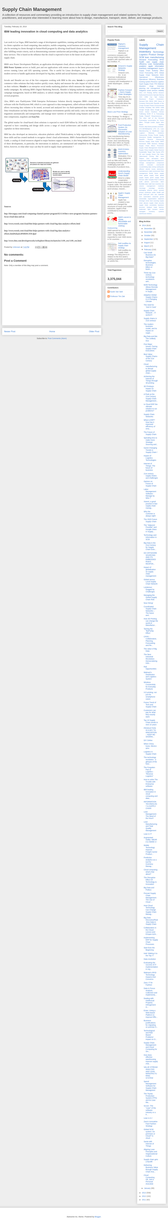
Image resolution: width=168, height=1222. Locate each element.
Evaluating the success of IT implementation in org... (151, 966)
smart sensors (152, 90)
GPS (156, 73)
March (147, 246)
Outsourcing (143, 135)
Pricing (150, 135)
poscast (161, 190)
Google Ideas (149, 110)
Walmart (161, 84)
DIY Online (148, 740)
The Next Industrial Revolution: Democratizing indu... (150, 658)
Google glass (159, 110)
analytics (142, 66)
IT (152, 114)
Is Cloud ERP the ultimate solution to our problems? (151, 407)
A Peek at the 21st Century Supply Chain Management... (151, 397)
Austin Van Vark (116, 292)
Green (141, 112)
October (147, 235)
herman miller (143, 179)
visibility (161, 90)
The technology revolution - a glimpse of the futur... (150, 760)
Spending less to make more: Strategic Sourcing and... (151, 441)
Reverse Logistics (157, 82)
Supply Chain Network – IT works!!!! (150, 313)
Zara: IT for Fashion (148, 984)
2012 (144, 1196)
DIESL (151, 101)
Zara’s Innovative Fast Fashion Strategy (150, 1124)
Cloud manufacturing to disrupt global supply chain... (150, 368)
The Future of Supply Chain (150, 433)
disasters (142, 86)
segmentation (152, 198)
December (148, 228)
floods (151, 173)
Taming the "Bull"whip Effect (149, 631)
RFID (162, 60)
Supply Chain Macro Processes (151, 145)
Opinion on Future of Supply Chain (150, 483)
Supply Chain (149, 84)
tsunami (154, 209)
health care (144, 62)
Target (150, 152)
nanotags (152, 188)
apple (150, 66)
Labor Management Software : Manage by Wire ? (150, 493)
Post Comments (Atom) (57, 338)
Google (141, 110)
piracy (155, 190)
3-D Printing (148, 92)
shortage (142, 201)
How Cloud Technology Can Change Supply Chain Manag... (150, 910)
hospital (151, 179)
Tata (153, 152)
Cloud (141, 73)
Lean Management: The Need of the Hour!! (150, 815)
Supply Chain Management (32, 9)
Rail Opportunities (150, 668)
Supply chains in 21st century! (150, 319)
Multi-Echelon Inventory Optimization (123, 151)
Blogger (98, 1217)
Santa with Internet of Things (149, 1143)
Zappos (141, 158)
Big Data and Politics (149, 889)
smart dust (149, 201)
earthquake (160, 167)
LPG (154, 129)
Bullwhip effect (158, 71)
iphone (147, 181)
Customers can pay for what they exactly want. (150, 713)
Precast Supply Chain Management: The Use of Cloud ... (150, 897)
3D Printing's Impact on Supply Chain (150, 388)
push (140, 194)
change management (147, 163)
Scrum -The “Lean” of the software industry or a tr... (150, 1110)
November (148, 232)
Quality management (154, 137)
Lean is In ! (148, 1118)
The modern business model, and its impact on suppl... (150, 328)
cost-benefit (160, 165)
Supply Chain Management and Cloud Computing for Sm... (150, 1047)
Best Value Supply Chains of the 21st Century (150, 357)
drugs (151, 86)
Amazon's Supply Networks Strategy (125, 68)
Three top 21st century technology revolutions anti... (149, 277)
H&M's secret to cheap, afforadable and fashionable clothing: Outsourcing (119, 222)
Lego (162, 131)
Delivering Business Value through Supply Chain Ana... (151, 1168)
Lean (150, 64)
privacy (141, 192)
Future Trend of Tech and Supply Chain (150, 704)
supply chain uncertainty (148, 205)
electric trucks (151, 169)
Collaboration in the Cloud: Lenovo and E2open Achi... (150, 931)
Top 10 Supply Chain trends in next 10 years (151, 722)
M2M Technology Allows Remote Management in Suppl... (151, 288)
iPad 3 (156, 179)
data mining (152, 167)
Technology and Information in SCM (150, 537)
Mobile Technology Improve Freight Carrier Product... (150, 849)
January (147, 1188)
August (147, 243)
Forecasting (149, 73)
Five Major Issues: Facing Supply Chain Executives (150, 347)
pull (163, 192)
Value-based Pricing (146, 156)
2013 (144, 1193)
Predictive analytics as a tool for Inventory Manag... (150, 862)
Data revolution (150, 959)
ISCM (149, 114)
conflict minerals (146, 165)
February (148, 250)
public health (156, 192)
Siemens (154, 143)
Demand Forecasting (148, 60)
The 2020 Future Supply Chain (150, 520)
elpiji (150, 171)
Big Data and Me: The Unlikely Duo (151, 338)
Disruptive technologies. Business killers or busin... (150, 264)
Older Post (94, 331)
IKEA (162, 75)
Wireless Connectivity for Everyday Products (150, 685)
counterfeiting (143, 167)
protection (148, 192)
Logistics (143, 54)
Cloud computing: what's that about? (151, 872)
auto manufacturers (157, 160)
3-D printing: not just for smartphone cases (150, 695)
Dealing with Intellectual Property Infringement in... (150, 1002)
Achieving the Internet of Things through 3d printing (151, 379)
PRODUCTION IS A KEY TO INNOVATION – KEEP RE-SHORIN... (150, 732)
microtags (142, 188)
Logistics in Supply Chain (150, 753)
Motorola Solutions (156, 133)
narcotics (161, 188)
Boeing (161, 95)
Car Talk (153, 97)
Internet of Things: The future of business (149, 467)
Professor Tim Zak (117, 296)
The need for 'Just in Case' (150, 306)
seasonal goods (158, 196)
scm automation (145, 196)
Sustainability (158, 64)
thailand (149, 207)
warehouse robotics (145, 213)
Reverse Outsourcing (156, 139)
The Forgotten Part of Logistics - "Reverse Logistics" (149, 771)
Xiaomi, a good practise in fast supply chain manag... (150, 504)
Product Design (156, 54)
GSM (162, 107)
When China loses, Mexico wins (150, 746)
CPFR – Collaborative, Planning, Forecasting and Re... (150, 641)
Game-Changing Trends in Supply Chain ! (150, 450)
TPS (155, 84)
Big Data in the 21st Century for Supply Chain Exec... (150, 546)
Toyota (158, 152)
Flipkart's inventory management (123, 46)
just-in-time (154, 181)
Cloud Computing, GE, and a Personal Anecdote (149, 1179)
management (151, 186)
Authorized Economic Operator (149, 95)
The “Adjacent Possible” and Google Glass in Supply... (150, 528)
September (148, 239)
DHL (147, 101)
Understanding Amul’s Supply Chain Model (124, 173)
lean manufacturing (154, 57)
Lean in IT (148, 834)
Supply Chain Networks (149, 415)
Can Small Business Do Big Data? (150, 255)
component (160, 163)
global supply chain (151, 175)
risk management (153, 88)
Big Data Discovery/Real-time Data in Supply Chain (151, 921)
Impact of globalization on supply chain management (150, 571)
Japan (158, 122)
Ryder (157, 141)
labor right (148, 184)
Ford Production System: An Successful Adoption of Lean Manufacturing (125, 129)
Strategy (161, 143)
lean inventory (156, 184)
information (159, 66)
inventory (145, 51)
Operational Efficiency (147, 79)
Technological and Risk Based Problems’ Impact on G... (150, 1035)
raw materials (159, 194)
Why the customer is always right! (150, 514)
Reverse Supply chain (146, 141)
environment (157, 171)
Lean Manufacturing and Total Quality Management (150, 826)
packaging (142, 190)
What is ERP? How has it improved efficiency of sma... (149, 424)
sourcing (156, 201)
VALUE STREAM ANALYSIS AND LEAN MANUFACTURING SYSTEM (151, 1072)
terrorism (142, 207)
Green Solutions (151, 112)
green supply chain (157, 177)
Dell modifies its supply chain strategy (124, 245)
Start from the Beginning (149, 949)
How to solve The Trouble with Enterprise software (151, 783)
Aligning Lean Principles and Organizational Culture (150, 1152)
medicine (161, 186)
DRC (155, 101)
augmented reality (145, 160)
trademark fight (144, 209)
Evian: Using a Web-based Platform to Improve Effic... (151, 1013)
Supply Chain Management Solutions (151, 148)
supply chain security (156, 203)
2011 (140, 92)
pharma (149, 190)
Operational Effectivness (151, 77)
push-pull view (148, 194)
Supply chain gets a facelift (151, 1160)
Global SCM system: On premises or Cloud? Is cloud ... (149, 1133)
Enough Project (149, 105)
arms (162, 158)
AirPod (155, 92)
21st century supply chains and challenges (151, 476)
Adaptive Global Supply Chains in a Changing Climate (150, 298)
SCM (141, 57)
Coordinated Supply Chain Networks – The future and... (150, 611)
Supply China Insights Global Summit (151, 150)
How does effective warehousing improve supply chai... (151, 1059)
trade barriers (159, 207)
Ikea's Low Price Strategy (118, 112)
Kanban (161, 124)
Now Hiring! (148, 603)
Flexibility (148, 107)
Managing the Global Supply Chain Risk (150, 597)
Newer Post (9, 331)
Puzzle (156, 135)
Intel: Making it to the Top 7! (150, 954)
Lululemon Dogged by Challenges (149, 589)
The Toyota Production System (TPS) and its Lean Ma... (150, 1098)
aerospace (155, 158)
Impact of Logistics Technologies (150, 458)
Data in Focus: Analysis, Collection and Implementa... (150, 991)
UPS (162, 152)
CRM (146, 97)
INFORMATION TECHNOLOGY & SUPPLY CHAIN (150, 805)
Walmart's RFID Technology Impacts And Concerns (150, 976)
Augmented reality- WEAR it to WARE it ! (150, 840)
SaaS (141, 84)
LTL (158, 129)
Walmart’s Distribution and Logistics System (150, 675)
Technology (158, 52)
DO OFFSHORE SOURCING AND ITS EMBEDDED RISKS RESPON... (150, 558)
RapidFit (142, 139)
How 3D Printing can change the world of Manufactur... (151, 622)
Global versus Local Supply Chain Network (151, 582)
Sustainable (143, 152)
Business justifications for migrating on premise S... (151, 1024)
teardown (161, 205)
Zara (147, 158)
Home (52, 331)
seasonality (142, 198)
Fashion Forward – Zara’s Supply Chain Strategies (125, 92)
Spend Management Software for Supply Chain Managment (150, 1085)
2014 (144, 225)
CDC (140, 97)
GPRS (158, 107)
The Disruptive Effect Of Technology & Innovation (150, 881)
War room (160, 156)
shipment (161, 198)
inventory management (148, 68)
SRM (148, 143)
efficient (141, 169)
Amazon (161, 92)
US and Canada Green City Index (151, 154)
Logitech (142, 133)
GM (153, 107)
